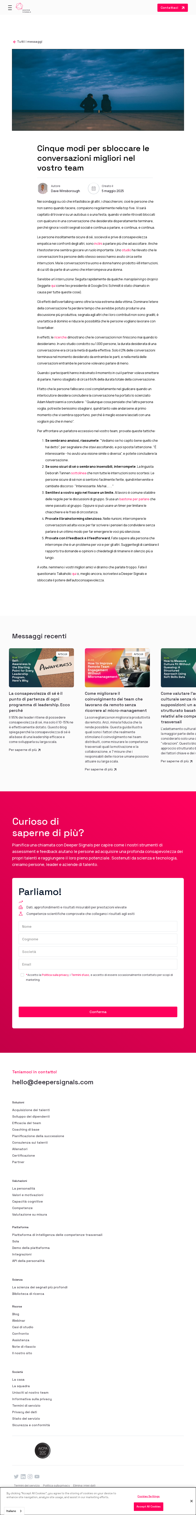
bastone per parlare (134, 499)
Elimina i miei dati (84, 1485)
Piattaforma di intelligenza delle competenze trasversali (57, 1235)
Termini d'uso (80, 975)
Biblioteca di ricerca (28, 1294)
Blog (15, 1314)
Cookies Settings (149, 1496)
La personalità (23, 1188)
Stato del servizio (26, 1418)
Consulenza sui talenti (30, 1142)
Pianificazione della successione (38, 1136)
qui (53, 285)
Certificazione (23, 1155)
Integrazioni (21, 1254)
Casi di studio (22, 1327)
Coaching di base (25, 1129)
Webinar (18, 1320)
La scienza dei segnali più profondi (39, 1287)
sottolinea (78, 473)
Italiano (11, 1511)
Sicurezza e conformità (31, 1425)
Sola (15, 1241)
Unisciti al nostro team (30, 1392)
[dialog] (98, 1501)
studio (126, 250)
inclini (98, 243)
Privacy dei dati (24, 1412)
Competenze (22, 1208)
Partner (18, 1162)
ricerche (60, 337)
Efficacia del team (26, 1123)
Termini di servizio (26, 1405)
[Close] (191, 1501)
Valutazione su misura (29, 1214)
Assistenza (20, 1340)
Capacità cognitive (27, 1201)
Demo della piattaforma (31, 1248)
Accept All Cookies (148, 1506)
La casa (18, 1379)
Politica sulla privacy (55, 975)
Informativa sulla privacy (32, 1399)
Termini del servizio (27, 1485)
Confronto (20, 1333)
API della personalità (28, 1261)
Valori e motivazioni (27, 1195)
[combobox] (14, 1511)
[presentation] (49, 995)
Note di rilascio (24, 1346)
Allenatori (19, 1149)
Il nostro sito (22, 1353)
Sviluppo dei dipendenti (31, 1116)
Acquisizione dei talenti (31, 1110)
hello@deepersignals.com (52, 1082)
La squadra (21, 1386)
